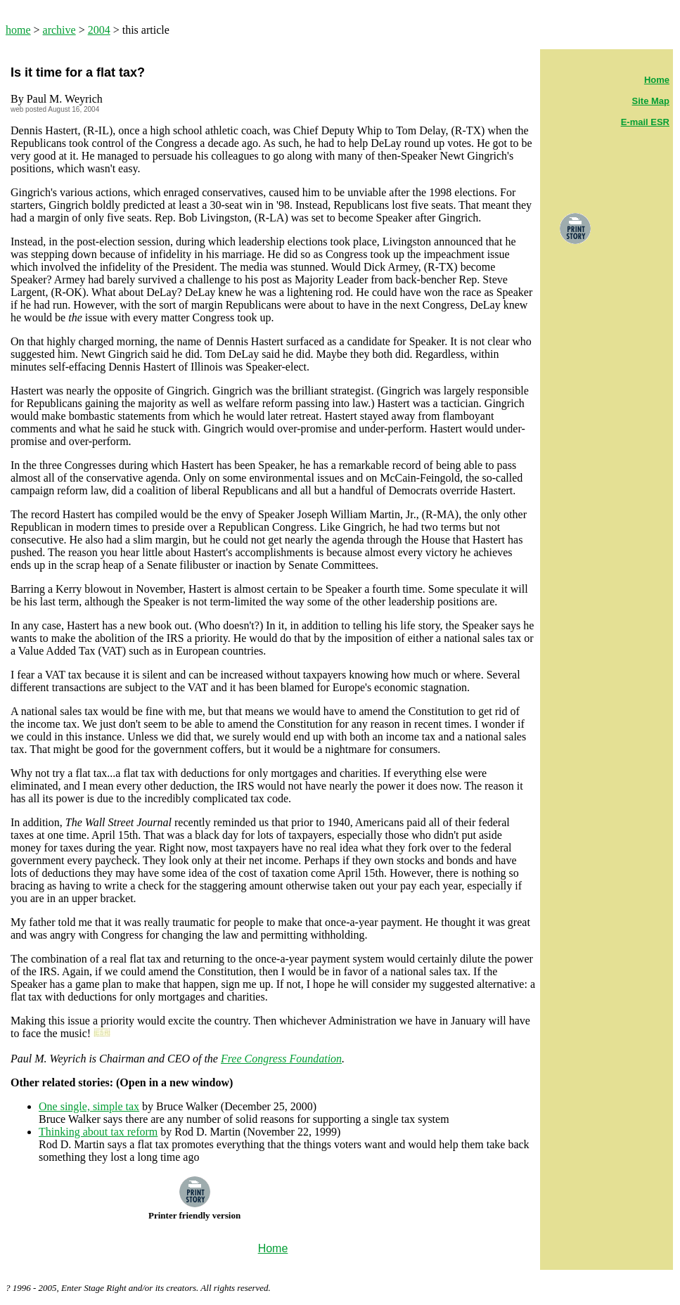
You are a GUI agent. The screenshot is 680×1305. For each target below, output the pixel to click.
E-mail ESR (645, 122)
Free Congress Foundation (281, 1059)
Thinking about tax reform (98, 1132)
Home (656, 80)
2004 (99, 30)
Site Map (650, 101)
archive (59, 30)
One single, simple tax (89, 1106)
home (18, 30)
